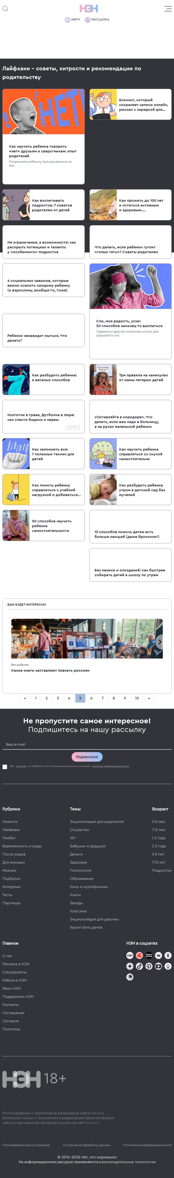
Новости (10, 822)
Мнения (9, 870)
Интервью (11, 887)
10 (137, 698)
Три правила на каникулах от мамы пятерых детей (143, 377)
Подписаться (87, 757)
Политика (11, 1029)
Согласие (10, 1021)
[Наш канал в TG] (129, 956)
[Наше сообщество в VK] (158, 956)
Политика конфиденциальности (147, 1145)
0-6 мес (158, 822)
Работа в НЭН (14, 980)
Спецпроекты (14, 972)
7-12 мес (159, 830)
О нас (7, 956)
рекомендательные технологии (127, 1162)
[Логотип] (89, 9)
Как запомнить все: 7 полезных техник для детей (53, 454)
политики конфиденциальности (110, 766)
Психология (80, 870)
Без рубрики (20, 664)
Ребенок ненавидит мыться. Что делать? (37, 338)
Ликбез (8, 838)
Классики (78, 911)
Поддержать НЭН (18, 996)
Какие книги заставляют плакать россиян (50, 670)
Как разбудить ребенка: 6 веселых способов (54, 377)
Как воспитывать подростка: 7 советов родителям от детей (52, 205)
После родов (14, 854)
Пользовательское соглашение (26, 1145)
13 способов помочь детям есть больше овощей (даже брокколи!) (127, 534)
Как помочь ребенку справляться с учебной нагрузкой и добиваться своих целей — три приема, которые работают (55, 490)
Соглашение (13, 1013)
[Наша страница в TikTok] (139, 967)
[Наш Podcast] (168, 967)
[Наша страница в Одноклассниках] (168, 956)
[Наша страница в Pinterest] (149, 967)
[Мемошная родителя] (149, 956)
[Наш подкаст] (129, 977)
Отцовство (79, 830)
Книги (75, 895)
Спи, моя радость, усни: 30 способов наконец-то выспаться (129, 323)
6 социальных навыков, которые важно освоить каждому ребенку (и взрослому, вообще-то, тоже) (38, 285)
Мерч (72, 20)
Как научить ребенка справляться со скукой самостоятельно (141, 454)
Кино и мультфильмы (89, 887)
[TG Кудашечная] (139, 956)
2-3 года (159, 846)
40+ (73, 838)
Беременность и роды (22, 846)
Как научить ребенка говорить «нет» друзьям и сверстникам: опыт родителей (43, 151)
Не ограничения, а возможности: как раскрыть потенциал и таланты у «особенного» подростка (41, 247)
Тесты (7, 895)
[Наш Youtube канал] (158, 967)
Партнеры (11, 903)
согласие (21, 766)
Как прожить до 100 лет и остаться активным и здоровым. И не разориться (141, 205)
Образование (82, 879)
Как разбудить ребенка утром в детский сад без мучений (142, 490)
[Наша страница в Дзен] (129, 967)
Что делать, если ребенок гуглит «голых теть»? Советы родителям (126, 249)
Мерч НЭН (11, 988)
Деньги (76, 854)
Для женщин (13, 862)
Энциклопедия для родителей (97, 822)
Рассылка (97, 20)
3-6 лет (158, 854)
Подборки (11, 879)
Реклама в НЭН (16, 964)
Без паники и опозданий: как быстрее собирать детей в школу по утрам (130, 572)
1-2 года (158, 838)
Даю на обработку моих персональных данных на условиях (70, 766)
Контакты (10, 1005)
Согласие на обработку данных (86, 1145)
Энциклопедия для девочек (94, 919)
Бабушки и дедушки (88, 846)
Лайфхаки (11, 830)
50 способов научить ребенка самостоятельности (52, 526)
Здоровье (78, 862)
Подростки (162, 870)
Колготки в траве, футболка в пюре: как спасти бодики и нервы (40, 417)
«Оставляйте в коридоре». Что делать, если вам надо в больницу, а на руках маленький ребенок (127, 422)
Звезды (76, 903)
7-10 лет (158, 862)
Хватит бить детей (86, 927)
